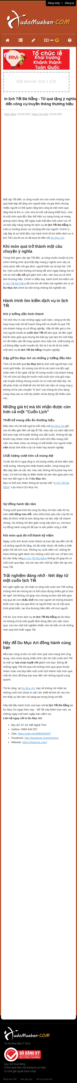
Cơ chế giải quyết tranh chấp (20, 1071)
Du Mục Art (57, 237)
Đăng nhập (54, 3)
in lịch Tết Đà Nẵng (14, 283)
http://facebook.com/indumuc (41, 737)
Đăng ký (69, 3)
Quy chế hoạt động (14, 1064)
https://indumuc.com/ (34, 742)
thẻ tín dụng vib (44, 1079)
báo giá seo (26, 1079)
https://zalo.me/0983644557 (34, 733)
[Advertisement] (38, 156)
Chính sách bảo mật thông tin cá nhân (25, 1067)
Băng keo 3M (9, 1079)
